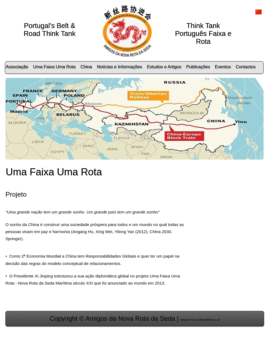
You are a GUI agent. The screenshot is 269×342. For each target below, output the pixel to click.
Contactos (246, 66)
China (87, 66)
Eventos (223, 66)
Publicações (199, 66)
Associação (18, 66)
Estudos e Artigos (164, 66)
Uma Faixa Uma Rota (56, 66)
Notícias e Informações (119, 66)
